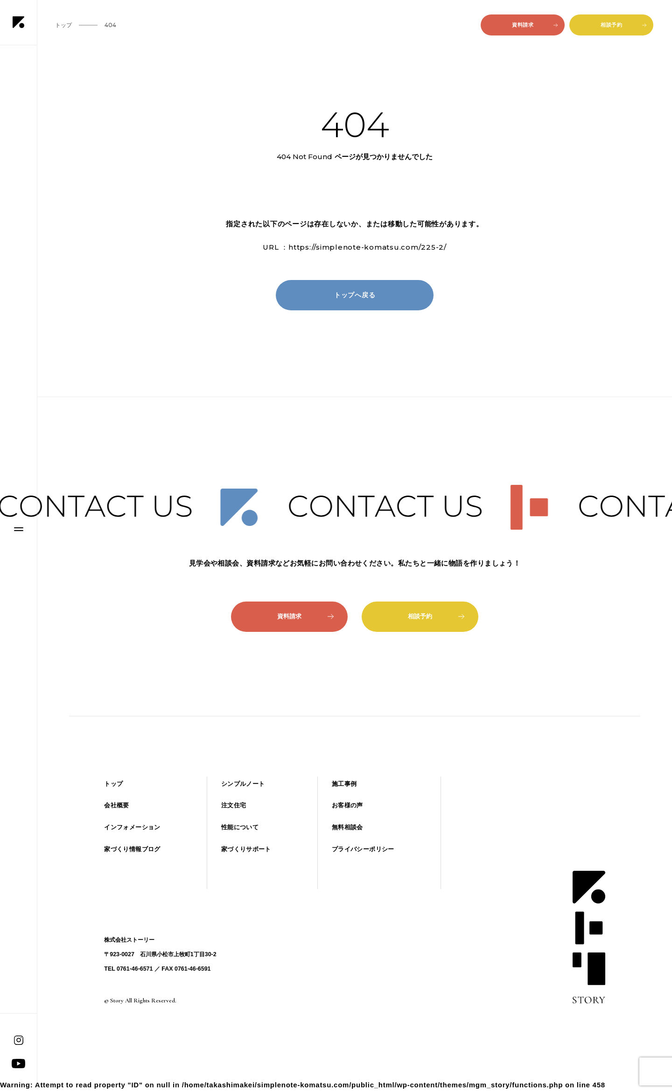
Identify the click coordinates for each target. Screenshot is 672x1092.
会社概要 (116, 805)
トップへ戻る (355, 295)
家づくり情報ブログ (132, 849)
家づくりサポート (246, 849)
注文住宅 (233, 805)
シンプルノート (243, 783)
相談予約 (623, 25)
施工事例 (344, 783)
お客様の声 (347, 805)
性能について (240, 827)
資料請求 (535, 25)
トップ (113, 783)
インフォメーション (132, 827)
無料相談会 (347, 827)
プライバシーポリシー (363, 849)
